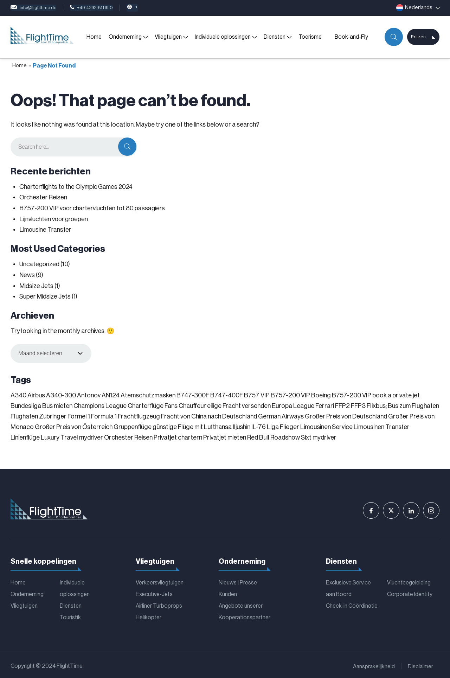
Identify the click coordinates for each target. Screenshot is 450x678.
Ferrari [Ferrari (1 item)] (324, 404)
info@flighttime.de (37, 8)
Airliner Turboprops (159, 604)
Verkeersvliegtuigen (160, 580)
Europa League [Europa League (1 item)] (293, 404)
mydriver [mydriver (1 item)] (91, 435)
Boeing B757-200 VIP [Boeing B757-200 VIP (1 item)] (341, 393)
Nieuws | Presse (238, 580)
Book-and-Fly (351, 37)
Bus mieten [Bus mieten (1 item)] (57, 404)
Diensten (274, 37)
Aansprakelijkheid (373, 664)
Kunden (228, 592)
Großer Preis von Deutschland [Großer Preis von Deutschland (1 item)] (346, 414)
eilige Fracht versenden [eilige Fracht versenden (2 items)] (239, 404)
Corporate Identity (409, 592)
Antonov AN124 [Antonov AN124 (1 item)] (98, 393)
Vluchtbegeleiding (409, 580)
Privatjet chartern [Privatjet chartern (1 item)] (178, 435)
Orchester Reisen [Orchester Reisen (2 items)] (128, 435)
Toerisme (309, 37)
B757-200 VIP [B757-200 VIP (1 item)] (290, 393)
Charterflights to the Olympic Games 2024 (78, 187)
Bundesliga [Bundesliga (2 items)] (26, 404)
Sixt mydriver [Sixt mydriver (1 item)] (318, 435)
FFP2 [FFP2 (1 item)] (342, 404)
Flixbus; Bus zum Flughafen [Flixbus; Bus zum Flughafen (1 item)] (403, 404)
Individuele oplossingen (222, 37)
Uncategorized (40, 263)
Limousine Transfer (45, 229)
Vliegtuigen (167, 37)
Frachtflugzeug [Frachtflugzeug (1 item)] (139, 414)
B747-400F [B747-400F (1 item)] (226, 393)
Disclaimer (420, 664)
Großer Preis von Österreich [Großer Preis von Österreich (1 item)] (73, 425)
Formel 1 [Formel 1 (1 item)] (79, 414)
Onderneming (124, 37)
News (27, 273)
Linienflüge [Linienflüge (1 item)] (25, 435)
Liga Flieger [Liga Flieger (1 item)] (283, 425)
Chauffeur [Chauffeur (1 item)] (192, 404)
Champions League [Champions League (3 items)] (100, 404)
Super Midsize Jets (45, 295)
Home (93, 37)
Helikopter (148, 616)
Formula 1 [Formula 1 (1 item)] (104, 414)
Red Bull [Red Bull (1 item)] (258, 435)
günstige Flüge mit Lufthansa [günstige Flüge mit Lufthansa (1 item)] (192, 425)
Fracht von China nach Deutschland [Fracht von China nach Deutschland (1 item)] (209, 414)
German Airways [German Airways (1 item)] (281, 414)
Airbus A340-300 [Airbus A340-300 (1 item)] (51, 393)
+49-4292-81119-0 (103, 8)
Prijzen (417, 37)
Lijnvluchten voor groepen (54, 218)
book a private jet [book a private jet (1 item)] (396, 393)
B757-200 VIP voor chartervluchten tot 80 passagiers (94, 208)
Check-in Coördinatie (352, 604)
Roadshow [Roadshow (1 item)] (285, 435)
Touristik (70, 616)
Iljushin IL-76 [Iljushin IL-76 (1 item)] (249, 425)
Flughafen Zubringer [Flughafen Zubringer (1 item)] (38, 414)
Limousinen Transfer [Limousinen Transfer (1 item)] (382, 425)
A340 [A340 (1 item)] (18, 393)
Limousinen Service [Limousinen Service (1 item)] (326, 425)
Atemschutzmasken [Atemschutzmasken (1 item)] (148, 393)
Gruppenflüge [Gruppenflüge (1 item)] (133, 425)
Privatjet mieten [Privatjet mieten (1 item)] (224, 435)
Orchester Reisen (43, 197)
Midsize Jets (36, 284)
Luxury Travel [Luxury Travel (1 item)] (59, 435)
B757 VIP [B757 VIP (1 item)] (257, 393)
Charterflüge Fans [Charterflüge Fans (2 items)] (153, 404)
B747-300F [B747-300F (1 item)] (192, 393)
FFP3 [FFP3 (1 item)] (358, 404)
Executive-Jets (154, 592)
